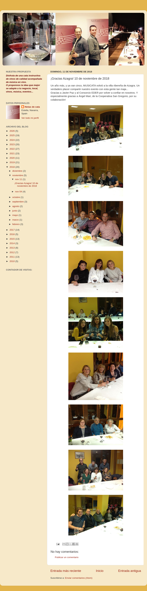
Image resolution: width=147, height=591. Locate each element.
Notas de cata (32, 107)
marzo (15, 219)
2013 (12, 247)
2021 (12, 153)
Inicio (99, 571)
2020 (12, 158)
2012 (12, 252)
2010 (12, 261)
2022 (12, 149)
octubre (16, 197)
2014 (12, 243)
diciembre (17, 171)
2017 (12, 230)
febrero (16, 224)
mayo (15, 215)
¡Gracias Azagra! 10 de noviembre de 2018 (26, 184)
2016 (12, 234)
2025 (12, 135)
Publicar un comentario (66, 557)
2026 (12, 131)
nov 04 (19, 191)
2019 (12, 162)
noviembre (18, 175)
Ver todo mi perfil (30, 118)
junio (15, 210)
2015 (12, 239)
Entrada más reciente (65, 571)
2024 (12, 140)
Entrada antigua (129, 571)
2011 (12, 257)
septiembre (18, 201)
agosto (16, 206)
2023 (12, 144)
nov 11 (19, 179)
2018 (12, 167)
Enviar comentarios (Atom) (78, 578)
